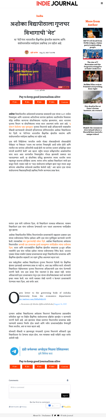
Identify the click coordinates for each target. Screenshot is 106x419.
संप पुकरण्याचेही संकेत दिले (34, 241)
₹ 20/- (27, 102)
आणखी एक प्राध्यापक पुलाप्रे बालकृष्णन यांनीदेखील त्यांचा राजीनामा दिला (40, 246)
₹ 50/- (39, 102)
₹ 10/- (15, 102)
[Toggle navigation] (101, 2)
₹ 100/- (52, 102)
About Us (37, 415)
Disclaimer (46, 415)
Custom (64, 102)
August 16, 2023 (60, 304)
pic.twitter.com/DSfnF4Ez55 (32, 299)
